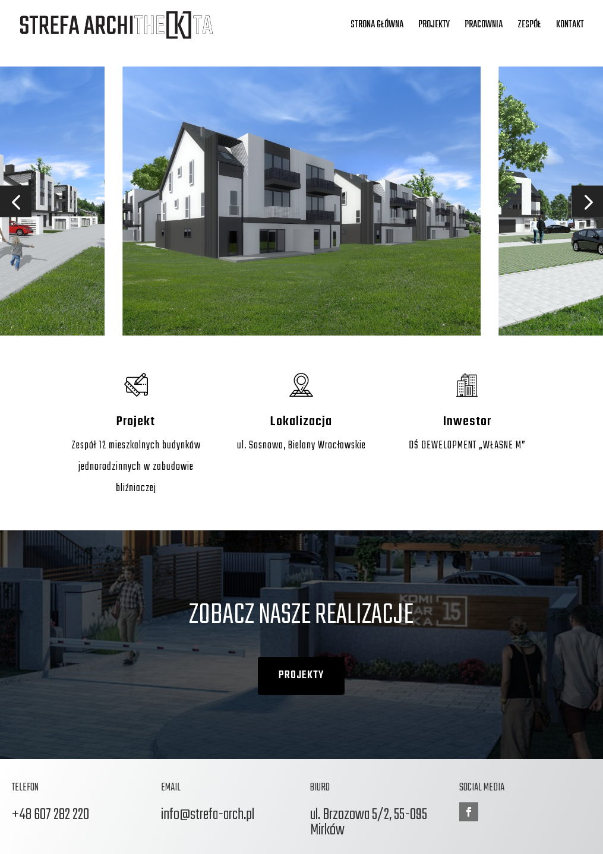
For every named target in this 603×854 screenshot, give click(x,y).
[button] (15, 201)
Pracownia (484, 27)
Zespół (529, 27)
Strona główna (377, 27)
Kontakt (570, 27)
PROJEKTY (301, 675)
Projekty (434, 27)
